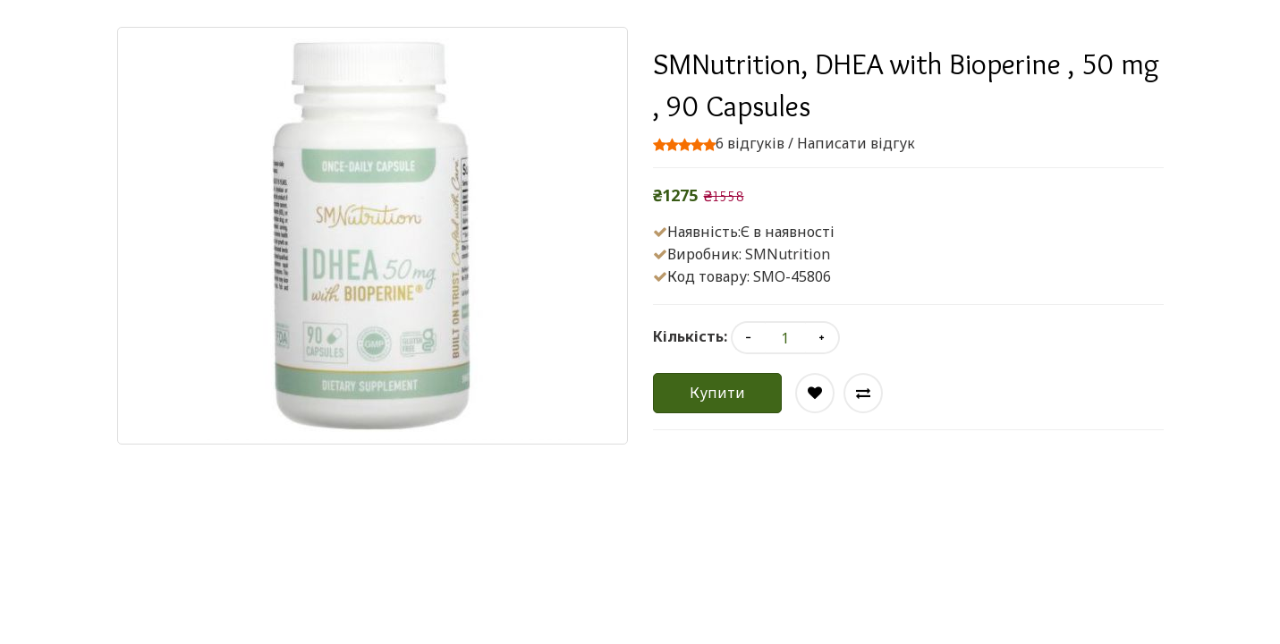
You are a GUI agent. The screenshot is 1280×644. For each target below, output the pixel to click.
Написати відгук (856, 143)
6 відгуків (750, 143)
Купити (717, 392)
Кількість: (690, 336)
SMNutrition (787, 254)
